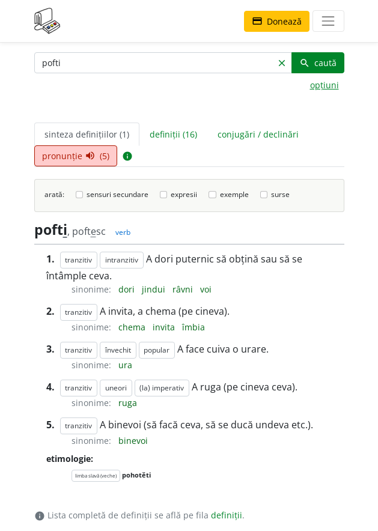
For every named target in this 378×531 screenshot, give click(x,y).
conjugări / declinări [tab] (258, 134)
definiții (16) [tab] (173, 134)
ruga (127, 402)
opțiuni (324, 85)
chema (133, 327)
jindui (155, 289)
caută (318, 62)
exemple (234, 194)
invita (165, 327)
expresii (184, 194)
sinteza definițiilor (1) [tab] (86, 134)
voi (206, 289)
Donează (277, 21)
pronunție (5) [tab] (75, 156)
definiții (226, 515)
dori (127, 289)
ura (125, 365)
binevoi (133, 440)
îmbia (193, 327)
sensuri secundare (117, 194)
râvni (183, 289)
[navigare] (328, 21)
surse (280, 194)
